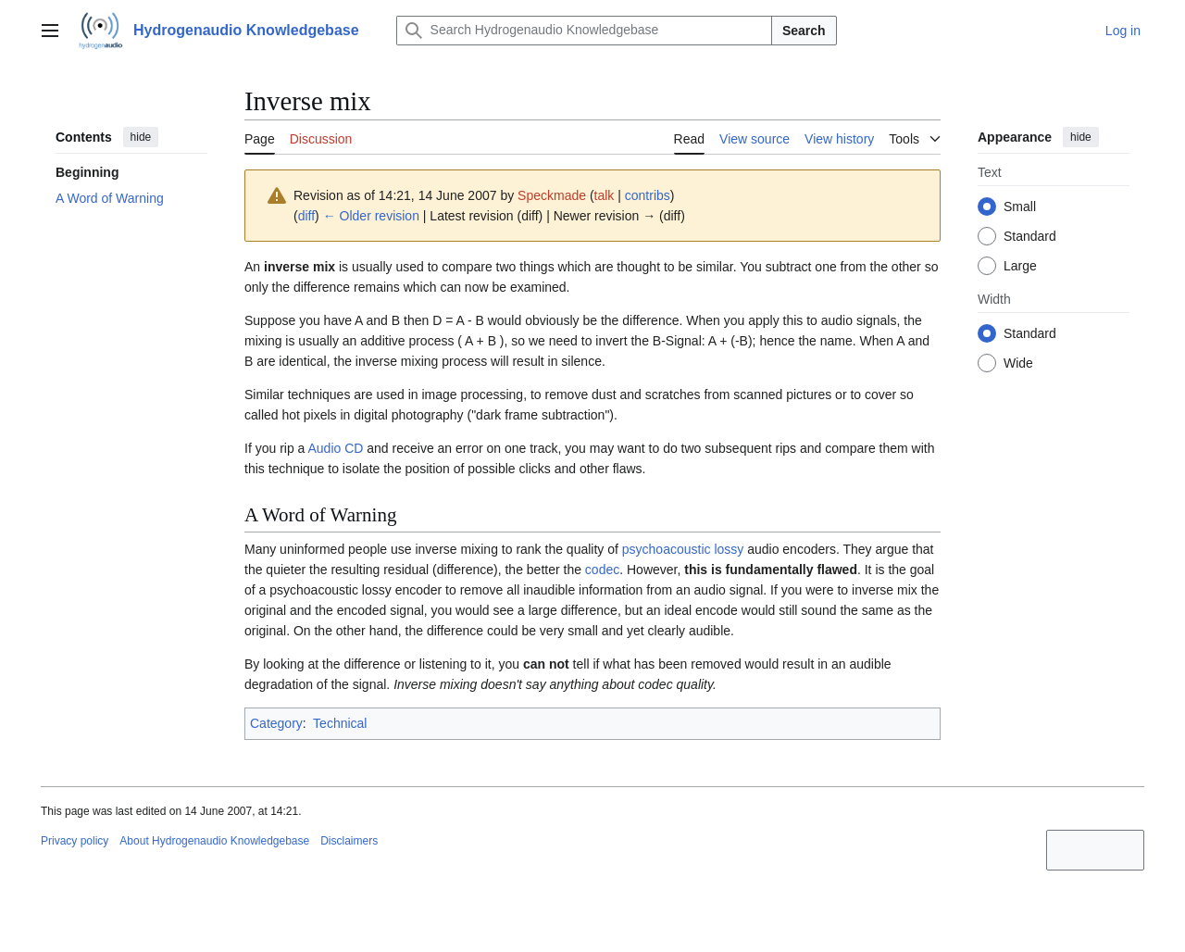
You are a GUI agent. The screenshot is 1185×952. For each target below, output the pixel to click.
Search (804, 30)
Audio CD (335, 448)
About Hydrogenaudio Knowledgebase (214, 840)
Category (276, 723)
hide (141, 137)
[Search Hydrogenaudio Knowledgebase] (584, 30)
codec (602, 569)
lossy (728, 549)
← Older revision (371, 215)
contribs (647, 195)
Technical (340, 723)
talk (604, 195)
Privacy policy (74, 840)
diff (306, 215)
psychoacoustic (666, 549)
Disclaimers (349, 840)
